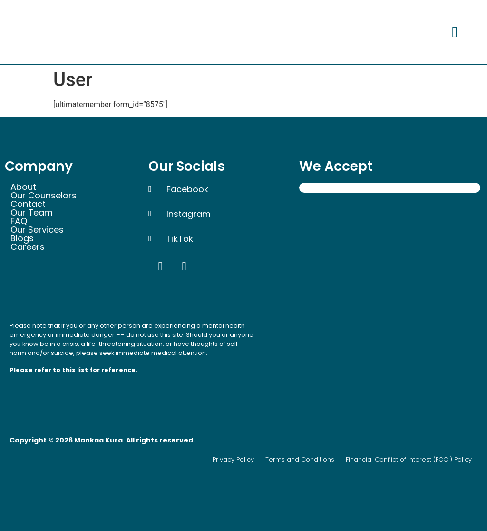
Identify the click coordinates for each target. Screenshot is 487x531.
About (23, 187)
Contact (28, 204)
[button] (454, 31)
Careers (32, 247)
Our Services (37, 230)
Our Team (31, 212)
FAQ (18, 221)
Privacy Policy (233, 459)
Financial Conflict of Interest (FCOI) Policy (409, 459)
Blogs (22, 238)
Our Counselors (43, 195)
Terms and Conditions (299, 459)
